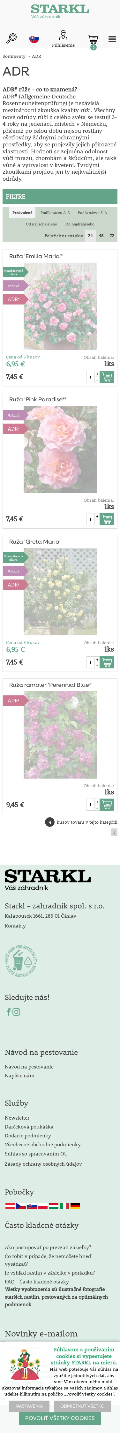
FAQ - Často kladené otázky (37, 1281)
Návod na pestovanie (29, 1066)
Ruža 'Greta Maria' (35, 542)
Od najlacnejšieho (41, 223)
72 (112, 235)
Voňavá (13, 285)
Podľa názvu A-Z (55, 212)
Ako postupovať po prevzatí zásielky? (48, 1247)
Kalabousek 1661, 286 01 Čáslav (40, 915)
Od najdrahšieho (79, 223)
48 (101, 235)
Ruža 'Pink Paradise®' (37, 400)
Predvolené (22, 212)
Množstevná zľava (13, 272)
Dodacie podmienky (28, 1135)
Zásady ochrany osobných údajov (44, 1163)
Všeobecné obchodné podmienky (43, 1144)
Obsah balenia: (99, 357)
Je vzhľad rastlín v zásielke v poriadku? (50, 1272)
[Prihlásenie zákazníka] (63, 39)
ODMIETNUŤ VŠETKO (82, 1406)
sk (34, 38)
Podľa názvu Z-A (92, 212)
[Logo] (60, 12)
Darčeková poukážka (29, 1126)
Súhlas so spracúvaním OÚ (36, 1153)
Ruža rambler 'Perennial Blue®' (51, 685)
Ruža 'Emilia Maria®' (36, 256)
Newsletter (17, 1117)
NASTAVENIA (29, 1406)
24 (90, 235)
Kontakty (15, 925)
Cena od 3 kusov (23, 357)
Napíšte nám (19, 1075)
